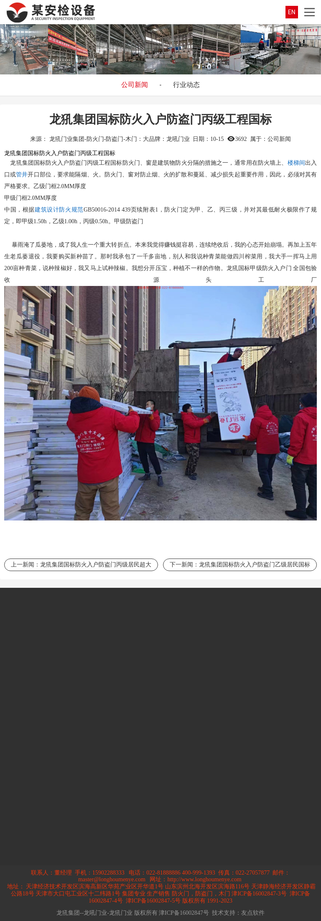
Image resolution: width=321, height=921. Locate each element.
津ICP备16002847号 (184, 913)
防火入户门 (277, 268)
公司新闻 (134, 84)
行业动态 (186, 84)
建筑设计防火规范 (59, 210)
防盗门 (78, 163)
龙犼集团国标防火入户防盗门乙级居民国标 (254, 564)
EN (292, 12)
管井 (22, 174)
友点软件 (253, 913)
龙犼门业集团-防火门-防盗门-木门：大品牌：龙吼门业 (119, 139)
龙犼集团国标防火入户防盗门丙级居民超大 (95, 564)
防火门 (131, 163)
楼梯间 (296, 163)
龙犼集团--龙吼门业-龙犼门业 (94, 913)
